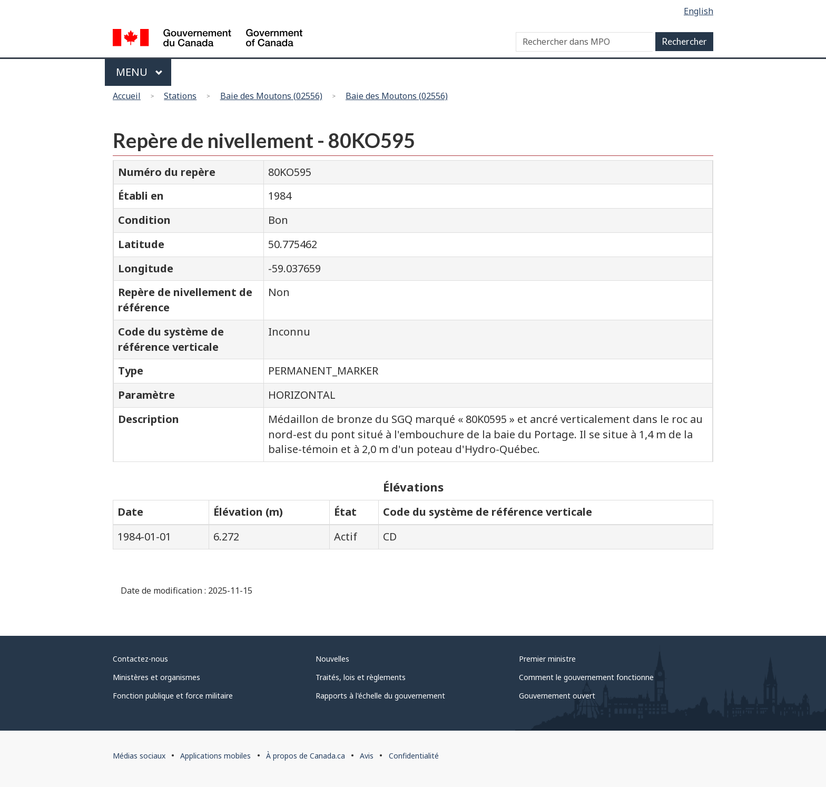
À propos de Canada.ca (305, 756)
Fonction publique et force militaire (173, 696)
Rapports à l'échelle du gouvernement (380, 696)
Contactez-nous (140, 659)
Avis (366, 756)
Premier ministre (547, 659)
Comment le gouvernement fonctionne (586, 677)
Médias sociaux (139, 756)
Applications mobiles (215, 756)
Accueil (127, 96)
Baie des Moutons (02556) (271, 96)
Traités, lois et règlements (361, 677)
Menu (139, 72)
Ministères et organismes (156, 677)
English (698, 11)
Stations (180, 96)
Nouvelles (332, 659)
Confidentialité (414, 756)
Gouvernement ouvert (557, 696)
